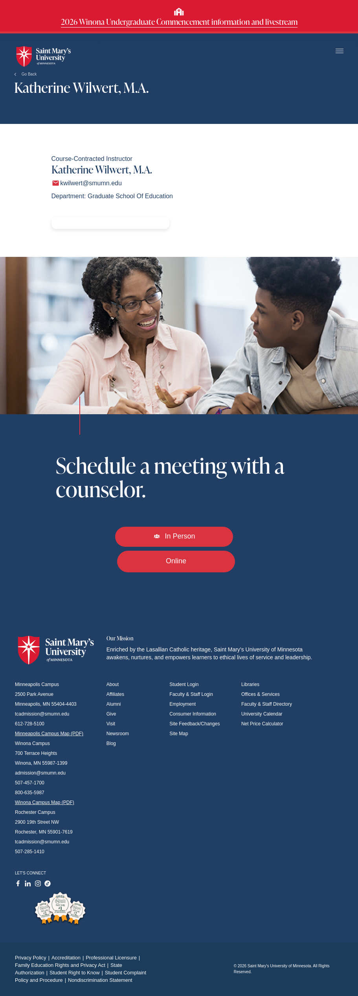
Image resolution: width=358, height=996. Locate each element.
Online (176, 561)
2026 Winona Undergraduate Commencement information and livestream (179, 21)
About (112, 684)
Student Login (183, 684)
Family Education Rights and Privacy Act (62, 965)
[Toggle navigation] (339, 51)
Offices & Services (260, 694)
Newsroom (117, 733)
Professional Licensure (114, 958)
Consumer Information (192, 714)
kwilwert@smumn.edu (91, 183)
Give (111, 714)
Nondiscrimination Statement (100, 980)
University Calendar (262, 714)
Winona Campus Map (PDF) (44, 802)
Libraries (250, 684)
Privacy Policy (33, 958)
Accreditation (68, 958)
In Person (174, 536)
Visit (110, 724)
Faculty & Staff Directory (266, 704)
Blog (111, 743)
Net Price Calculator (262, 724)
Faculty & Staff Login (191, 694)
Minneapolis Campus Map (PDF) (49, 733)
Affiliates (115, 694)
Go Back (25, 74)
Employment (182, 704)
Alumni (113, 704)
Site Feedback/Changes (194, 724)
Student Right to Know (77, 973)
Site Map (178, 733)
